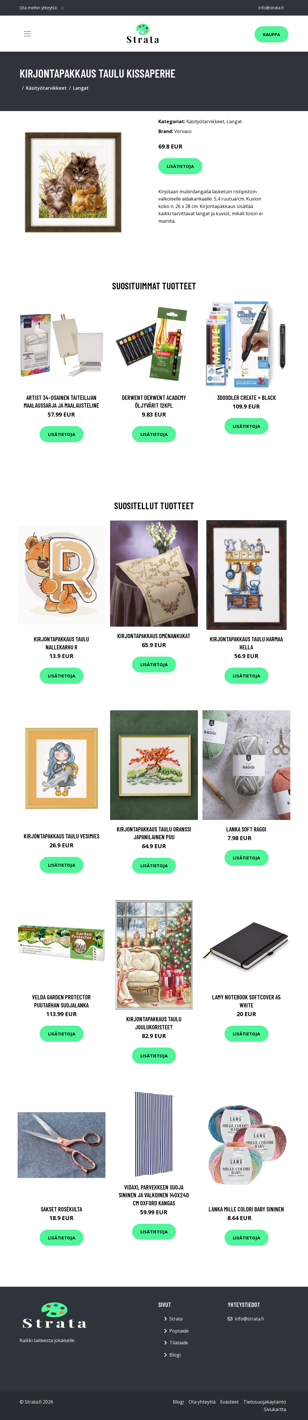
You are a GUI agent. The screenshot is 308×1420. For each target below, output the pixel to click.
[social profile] (63, 7)
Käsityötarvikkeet (46, 88)
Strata (176, 1319)
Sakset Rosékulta (61, 1209)
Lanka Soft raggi (246, 829)
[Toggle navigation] (27, 33)
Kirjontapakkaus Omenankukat (153, 635)
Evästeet (229, 1402)
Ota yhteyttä (202, 1402)
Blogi (175, 1355)
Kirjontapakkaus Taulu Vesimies (61, 836)
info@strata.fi (271, 7)
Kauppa (271, 34)
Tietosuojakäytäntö (264, 1402)
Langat (81, 88)
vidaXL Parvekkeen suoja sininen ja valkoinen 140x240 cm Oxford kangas (154, 1195)
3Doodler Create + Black (246, 397)
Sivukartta (275, 1409)
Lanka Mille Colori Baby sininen (246, 1209)
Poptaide (179, 1331)
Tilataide (178, 1343)
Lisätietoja (180, 166)
